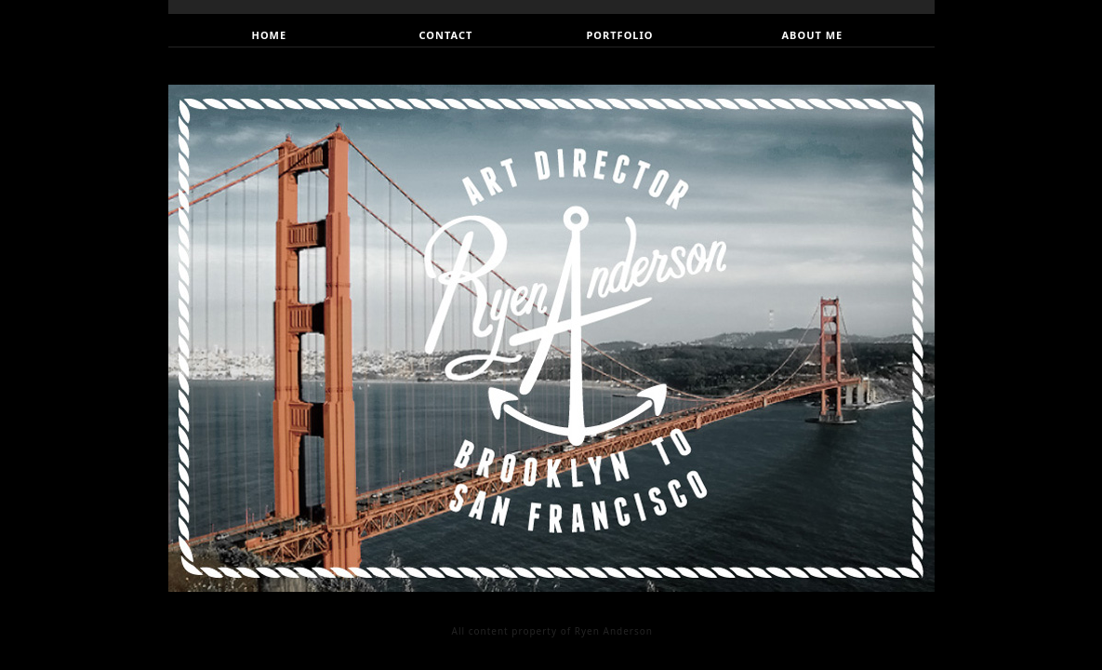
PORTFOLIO (620, 35)
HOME (269, 35)
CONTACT (446, 35)
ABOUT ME (812, 35)
